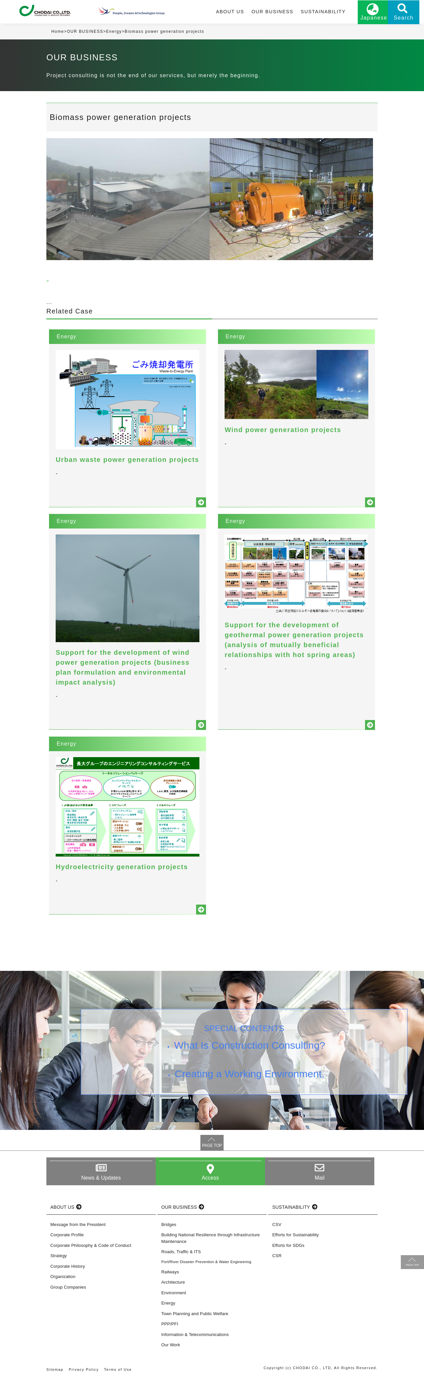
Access (210, 1192)
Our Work (170, 1359)
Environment (173, 1306)
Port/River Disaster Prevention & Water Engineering (206, 1276)
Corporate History (67, 1280)
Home (57, 32)
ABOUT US (220, 12)
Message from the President (78, 1238)
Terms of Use (118, 1383)
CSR (277, 1269)
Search (394, 19)
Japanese (361, 19)
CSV (276, 1238)
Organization (63, 1290)
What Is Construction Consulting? (250, 1060)
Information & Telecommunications (195, 1348)
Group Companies (68, 1301)
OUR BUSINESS (261, 12)
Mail (320, 1192)
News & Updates (101, 1192)
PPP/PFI (169, 1338)
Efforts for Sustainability (295, 1248)
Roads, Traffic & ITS (181, 1265)
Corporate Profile (67, 1248)
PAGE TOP (212, 1159)
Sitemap (55, 1383)
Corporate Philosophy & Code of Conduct (91, 1259)
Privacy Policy (84, 1383)
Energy (114, 32)
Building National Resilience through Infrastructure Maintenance (210, 1252)
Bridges (168, 1238)
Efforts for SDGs (288, 1259)
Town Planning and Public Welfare (194, 1327)
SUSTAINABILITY (311, 12)
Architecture (173, 1296)
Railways (170, 1285)
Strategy (58, 1269)
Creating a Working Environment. (250, 1089)
